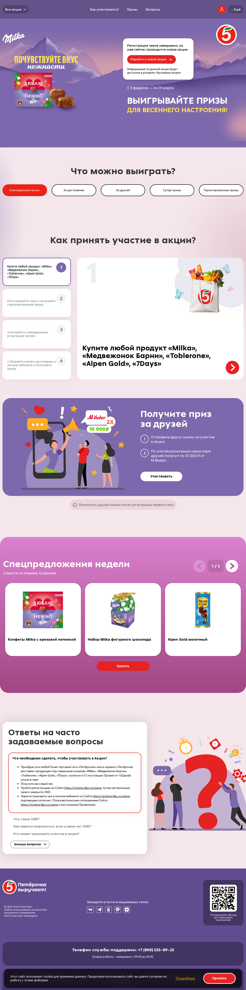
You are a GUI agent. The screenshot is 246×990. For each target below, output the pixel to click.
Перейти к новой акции (148, 59)
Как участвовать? (104, 9)
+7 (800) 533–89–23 (156, 949)
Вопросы (153, 9)
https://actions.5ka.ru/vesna (82, 788)
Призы (132, 9)
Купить (123, 666)
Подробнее (185, 978)
